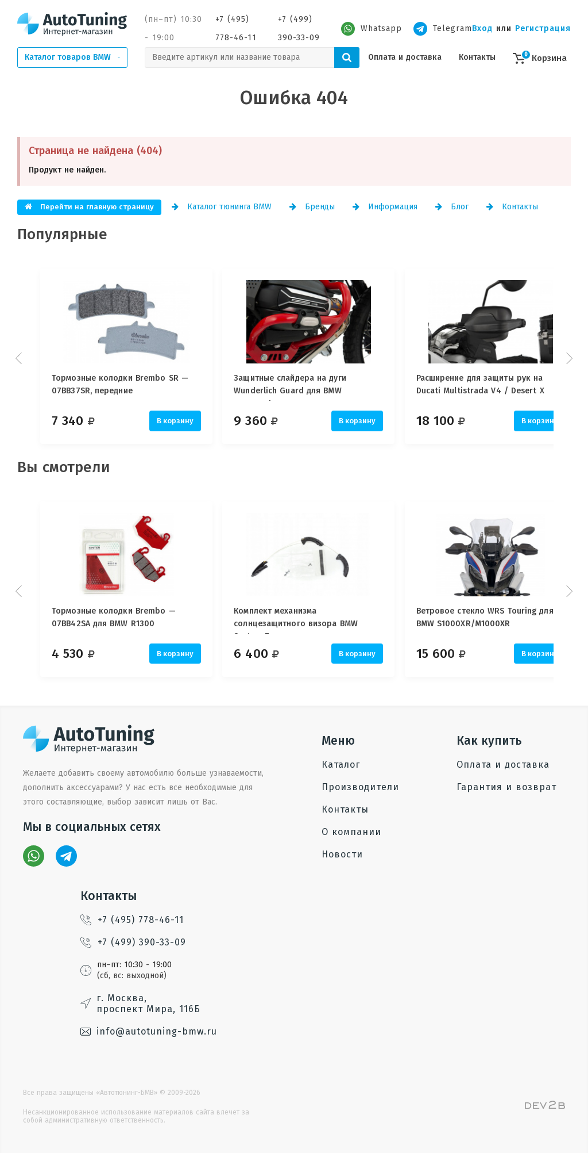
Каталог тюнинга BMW (222, 207)
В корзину (175, 420)
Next (567, 358)
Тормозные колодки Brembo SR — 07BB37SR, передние (120, 384)
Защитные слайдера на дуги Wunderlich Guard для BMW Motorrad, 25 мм (297, 387)
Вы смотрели (63, 467)
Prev (20, 358)
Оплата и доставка (405, 57)
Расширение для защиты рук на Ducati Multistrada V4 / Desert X (495, 384)
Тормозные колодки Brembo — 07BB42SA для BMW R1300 (114, 617)
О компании (351, 831)
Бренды (312, 207)
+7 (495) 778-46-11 (236, 28)
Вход (482, 28)
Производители (360, 787)
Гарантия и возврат (506, 787)
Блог (452, 207)
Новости (342, 854)
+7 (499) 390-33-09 (299, 28)
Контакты (477, 57)
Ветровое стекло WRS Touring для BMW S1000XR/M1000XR (499, 617)
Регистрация (543, 28)
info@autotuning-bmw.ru (148, 1031)
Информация (385, 207)
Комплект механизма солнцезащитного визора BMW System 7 (303, 620)
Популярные (62, 234)
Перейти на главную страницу (89, 206)
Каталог (341, 764)
